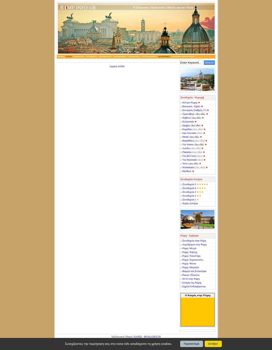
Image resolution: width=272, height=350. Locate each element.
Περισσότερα (191, 343)
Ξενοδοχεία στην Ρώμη (194, 240)
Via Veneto (187, 144)
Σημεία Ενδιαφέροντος (194, 286)
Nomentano (188, 167)
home (61, 57)
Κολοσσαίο (188, 121)
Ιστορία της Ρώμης (192, 282)
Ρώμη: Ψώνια (189, 263)
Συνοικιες (91, 57)
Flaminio (187, 152)
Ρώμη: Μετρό (189, 248)
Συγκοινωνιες (148, 57)
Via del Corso (189, 155)
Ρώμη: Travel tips (191, 255)
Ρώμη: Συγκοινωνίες (192, 259)
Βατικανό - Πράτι (191, 106)
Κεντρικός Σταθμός (192, 110)
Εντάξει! (213, 343)
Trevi (185, 163)
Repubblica (188, 140)
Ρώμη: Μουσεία (190, 267)
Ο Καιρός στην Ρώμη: (198, 295)
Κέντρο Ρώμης (189, 102)
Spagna (186, 125)
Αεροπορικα (119, 57)
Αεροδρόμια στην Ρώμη (194, 244)
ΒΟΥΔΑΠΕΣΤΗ (152, 336)
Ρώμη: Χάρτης (189, 252)
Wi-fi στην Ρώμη (191, 278)
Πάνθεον (187, 171)
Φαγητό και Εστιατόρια (194, 271)
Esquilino (187, 129)
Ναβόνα (186, 117)
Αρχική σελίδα (116, 66)
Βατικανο (79, 57)
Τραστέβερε (188, 113)
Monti (185, 136)
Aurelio (186, 148)
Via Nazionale (189, 159)
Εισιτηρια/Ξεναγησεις (183, 57)
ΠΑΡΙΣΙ (138, 336)
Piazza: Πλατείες (191, 275)
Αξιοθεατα (133, 57)
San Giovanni (189, 133)
